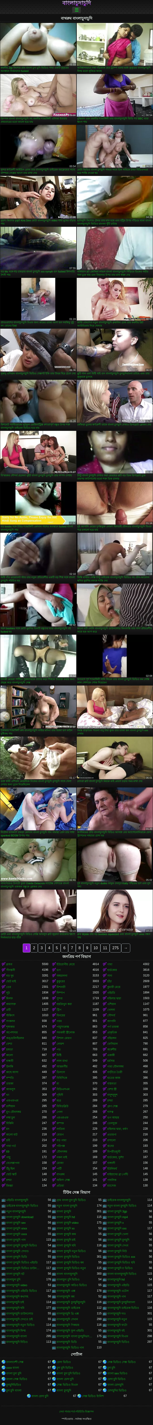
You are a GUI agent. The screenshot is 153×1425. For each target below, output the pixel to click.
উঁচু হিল (10, 1168)
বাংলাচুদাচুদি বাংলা (16, 1336)
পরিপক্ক (61, 1146)
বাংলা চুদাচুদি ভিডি (16, 1257)
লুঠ (8, 992)
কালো (9, 1055)
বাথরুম (61, 1174)
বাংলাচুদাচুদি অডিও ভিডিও (72, 1285)
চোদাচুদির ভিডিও (116, 1390)
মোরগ (60, 1134)
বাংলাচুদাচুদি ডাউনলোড (19, 1313)
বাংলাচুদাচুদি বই (116, 1330)
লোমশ (60, 1043)
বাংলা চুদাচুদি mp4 (117, 1217)
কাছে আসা (12, 1072)
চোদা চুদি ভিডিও (116, 1379)
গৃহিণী (60, 1095)
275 (115, 948)
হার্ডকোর (112, 970)
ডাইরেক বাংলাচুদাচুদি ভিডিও (22, 1205)
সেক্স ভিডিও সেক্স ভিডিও (121, 1362)
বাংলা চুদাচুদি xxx (117, 1228)
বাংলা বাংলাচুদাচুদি (67, 1274)
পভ (59, 1049)
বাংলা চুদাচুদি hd (66, 1217)
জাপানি (111, 1021)
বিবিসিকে (62, 1078)
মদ (7, 1129)
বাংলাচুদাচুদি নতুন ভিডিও (20, 1325)
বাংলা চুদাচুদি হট (15, 1274)
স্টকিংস (10, 1015)
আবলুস (10, 1089)
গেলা (60, 1112)
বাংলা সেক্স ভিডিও (16, 1379)
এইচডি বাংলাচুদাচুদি (17, 1200)
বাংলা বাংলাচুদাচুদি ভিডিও (122, 1274)
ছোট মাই (11, 981)
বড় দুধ (10, 975)
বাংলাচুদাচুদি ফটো (117, 1325)
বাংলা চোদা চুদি (65, 1379)
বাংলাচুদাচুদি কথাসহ (17, 1296)
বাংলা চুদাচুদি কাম (66, 1234)
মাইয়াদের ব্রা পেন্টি (117, 1174)
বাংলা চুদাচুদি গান (16, 1239)
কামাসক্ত (11, 1004)
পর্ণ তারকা (113, 1026)
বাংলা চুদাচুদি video (67, 1222)
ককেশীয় (111, 1049)
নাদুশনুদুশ (112, 1095)
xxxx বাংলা (12, 1367)
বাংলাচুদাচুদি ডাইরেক (68, 1308)
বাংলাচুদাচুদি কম (65, 1296)
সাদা (109, 975)
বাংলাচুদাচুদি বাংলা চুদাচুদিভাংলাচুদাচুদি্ (74, 1336)
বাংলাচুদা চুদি (13, 1279)
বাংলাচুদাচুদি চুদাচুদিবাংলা (121, 1302)
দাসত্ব (110, 1112)
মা (58, 1083)
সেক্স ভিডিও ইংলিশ (93, 1396)
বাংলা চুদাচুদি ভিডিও (68, 1257)
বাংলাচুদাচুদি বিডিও (17, 1342)
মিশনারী (61, 987)
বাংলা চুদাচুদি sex (16, 1222)
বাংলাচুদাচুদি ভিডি (66, 1342)
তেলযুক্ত (112, 1123)
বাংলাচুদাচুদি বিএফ (117, 1336)
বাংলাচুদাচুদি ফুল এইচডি (70, 1330)
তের (8, 987)
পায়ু (8, 1157)
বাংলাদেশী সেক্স (14, 1362)
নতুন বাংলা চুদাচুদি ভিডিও (121, 1205)
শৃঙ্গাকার (10, 1026)
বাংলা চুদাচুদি (64, 1211)
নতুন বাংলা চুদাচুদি (67, 1205)
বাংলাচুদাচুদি (76, 3)
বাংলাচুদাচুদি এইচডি (118, 1285)
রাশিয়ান (10, 1106)
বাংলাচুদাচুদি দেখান (67, 1319)
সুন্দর (60, 998)
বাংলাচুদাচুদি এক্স (66, 1291)
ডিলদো (61, 1072)
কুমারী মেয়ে (113, 987)
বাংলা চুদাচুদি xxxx (16, 1234)
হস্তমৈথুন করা (64, 1004)
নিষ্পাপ (61, 992)
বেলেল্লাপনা (12, 1163)
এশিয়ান (111, 1004)
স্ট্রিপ (59, 1009)
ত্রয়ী (8, 1009)
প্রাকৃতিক (112, 1032)
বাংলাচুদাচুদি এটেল (118, 1291)
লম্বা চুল (10, 1117)
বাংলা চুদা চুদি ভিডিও (68, 1373)
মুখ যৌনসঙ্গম (13, 1112)
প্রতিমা (60, 1185)
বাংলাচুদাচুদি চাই (15, 1302)
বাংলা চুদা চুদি (13, 1373)
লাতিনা (61, 1129)
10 (96, 948)
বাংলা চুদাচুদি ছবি (66, 1245)
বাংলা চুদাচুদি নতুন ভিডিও (71, 1251)
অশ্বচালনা (62, 975)
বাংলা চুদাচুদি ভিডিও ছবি (121, 1262)
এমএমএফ (62, 1117)
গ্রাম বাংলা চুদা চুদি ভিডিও (71, 1200)
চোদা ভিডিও (64, 1362)
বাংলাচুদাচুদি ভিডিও (118, 1342)
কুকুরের (61, 981)
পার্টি (59, 1168)
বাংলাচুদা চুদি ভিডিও (68, 1279)
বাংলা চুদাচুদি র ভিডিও (120, 1268)
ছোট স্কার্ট (11, 1174)
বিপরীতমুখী (113, 1151)
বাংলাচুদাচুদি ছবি (15, 1308)
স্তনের (110, 1146)
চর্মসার (111, 1060)
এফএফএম (12, 1100)
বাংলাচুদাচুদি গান (116, 1296)
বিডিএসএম (63, 1089)
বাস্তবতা (111, 1083)
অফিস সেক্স (63, 1180)
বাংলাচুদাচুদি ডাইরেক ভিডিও (123, 1308)
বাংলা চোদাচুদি (115, 1384)
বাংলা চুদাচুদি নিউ (117, 1251)
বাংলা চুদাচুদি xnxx (16, 1228)
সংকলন (10, 1021)
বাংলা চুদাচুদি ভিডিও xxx (121, 1257)
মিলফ (9, 998)
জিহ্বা (9, 1185)
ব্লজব (9, 964)
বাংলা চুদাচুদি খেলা (117, 1234)
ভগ (59, 970)
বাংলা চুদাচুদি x (115, 1222)
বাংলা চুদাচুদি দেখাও (17, 1251)
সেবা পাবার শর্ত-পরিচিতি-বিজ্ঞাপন (76, 1411)
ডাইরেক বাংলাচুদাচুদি (118, 1200)
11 (105, 948)
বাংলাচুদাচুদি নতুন (117, 1319)
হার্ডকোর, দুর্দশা (115, 1157)
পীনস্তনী (10, 970)
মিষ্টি (59, 1055)
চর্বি (8, 1140)
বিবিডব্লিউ (62, 1106)
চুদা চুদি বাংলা (13, 1390)
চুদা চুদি (111, 1367)
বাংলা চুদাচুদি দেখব (118, 1245)
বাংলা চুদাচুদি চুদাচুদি (118, 1239)
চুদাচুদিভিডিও (13, 1384)
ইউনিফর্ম (112, 1168)
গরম (59, 1021)
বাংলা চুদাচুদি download (19, 1217)
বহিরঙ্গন (111, 1038)
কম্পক (60, 1123)
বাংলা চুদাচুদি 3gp (117, 1211)
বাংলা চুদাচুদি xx (66, 1228)
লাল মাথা (62, 1060)
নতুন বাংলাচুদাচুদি (16, 1211)
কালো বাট (12, 1134)
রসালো (111, 1140)
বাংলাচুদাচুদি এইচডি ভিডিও (21, 1291)
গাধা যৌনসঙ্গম (115, 1066)
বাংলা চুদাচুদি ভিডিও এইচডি (22, 1262)
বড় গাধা (61, 1140)
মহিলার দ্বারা (114, 998)
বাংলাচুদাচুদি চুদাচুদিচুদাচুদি (71, 1302)
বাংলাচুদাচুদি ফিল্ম (16, 1330)
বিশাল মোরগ (64, 1038)
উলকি (9, 1066)
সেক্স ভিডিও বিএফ (67, 1384)
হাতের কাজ (113, 1078)
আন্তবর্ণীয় (62, 1066)
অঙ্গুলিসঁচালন (15, 1038)
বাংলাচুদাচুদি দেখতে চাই (19, 1319)
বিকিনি (10, 1123)
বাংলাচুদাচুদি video (16, 1285)
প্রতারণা (111, 1134)
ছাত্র (59, 1100)
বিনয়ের (61, 1015)
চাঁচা (109, 981)
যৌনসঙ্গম (62, 1151)
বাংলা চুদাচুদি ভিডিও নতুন (71, 1268)
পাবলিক (111, 1180)
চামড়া (9, 1049)
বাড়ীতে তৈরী (114, 1072)
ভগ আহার (113, 1117)
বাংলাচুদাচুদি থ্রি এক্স (68, 1313)
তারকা (9, 1083)
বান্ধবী (9, 1060)
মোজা (60, 1163)
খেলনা (111, 1009)
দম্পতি (10, 1078)
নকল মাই (62, 1157)
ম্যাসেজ (111, 1185)
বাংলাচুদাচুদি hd (116, 1279)
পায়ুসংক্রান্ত (63, 1026)
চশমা (110, 1100)
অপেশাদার (12, 1032)
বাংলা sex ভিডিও (117, 1373)
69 (7, 1151)
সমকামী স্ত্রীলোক (65, 1032)
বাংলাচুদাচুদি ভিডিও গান (70, 1347)
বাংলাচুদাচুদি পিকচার (68, 1325)
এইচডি (111, 992)
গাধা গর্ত (11, 1146)
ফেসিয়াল (112, 1043)
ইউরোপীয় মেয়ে (65, 964)
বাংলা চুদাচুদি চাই (66, 1239)
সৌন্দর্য (111, 1015)
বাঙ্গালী (111, 1163)
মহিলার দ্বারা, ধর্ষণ (117, 1129)
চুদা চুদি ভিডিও (65, 1367)
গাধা (109, 964)
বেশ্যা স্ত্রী (112, 1089)
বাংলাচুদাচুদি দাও (116, 1313)
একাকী (111, 1055)
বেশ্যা (9, 1043)
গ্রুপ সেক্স (112, 1106)
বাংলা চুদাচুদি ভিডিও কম (70, 1262)
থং (7, 1095)
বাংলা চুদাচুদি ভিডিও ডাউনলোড (24, 1268)
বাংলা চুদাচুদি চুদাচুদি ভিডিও (21, 1245)
